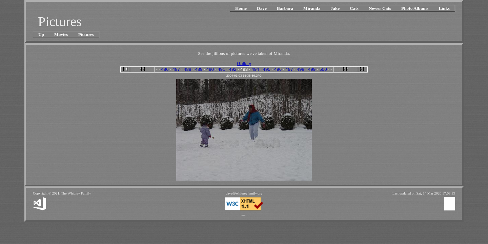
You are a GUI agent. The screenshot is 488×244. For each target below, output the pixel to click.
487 (176, 69)
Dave (262, 8)
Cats (354, 8)
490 (210, 69)
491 (221, 69)
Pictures (86, 34)
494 (255, 69)
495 (266, 69)
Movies (61, 34)
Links (444, 8)
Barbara (285, 8)
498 (300, 69)
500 (323, 69)
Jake (335, 8)
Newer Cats (380, 8)
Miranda (311, 8)
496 (278, 69)
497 (289, 69)
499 (312, 69)
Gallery (244, 63)
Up (41, 34)
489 (198, 69)
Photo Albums (414, 8)
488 (187, 69)
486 (164, 69)
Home (241, 8)
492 (233, 69)
